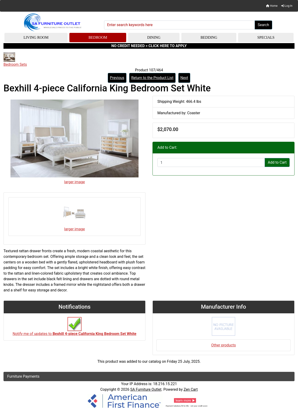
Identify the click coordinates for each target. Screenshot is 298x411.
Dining (153, 37)
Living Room (36, 37)
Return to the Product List (152, 78)
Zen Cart (190, 389)
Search (263, 25)
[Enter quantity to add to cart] (211, 162)
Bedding (208, 37)
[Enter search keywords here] (179, 25)
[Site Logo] (52, 22)
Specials (265, 37)
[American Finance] (149, 400)
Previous (117, 78)
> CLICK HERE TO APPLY (166, 46)
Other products (223, 345)
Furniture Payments (23, 376)
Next (184, 78)
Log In (286, 5)
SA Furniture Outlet (145, 389)
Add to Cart (277, 162)
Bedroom (97, 37)
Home (272, 5)
